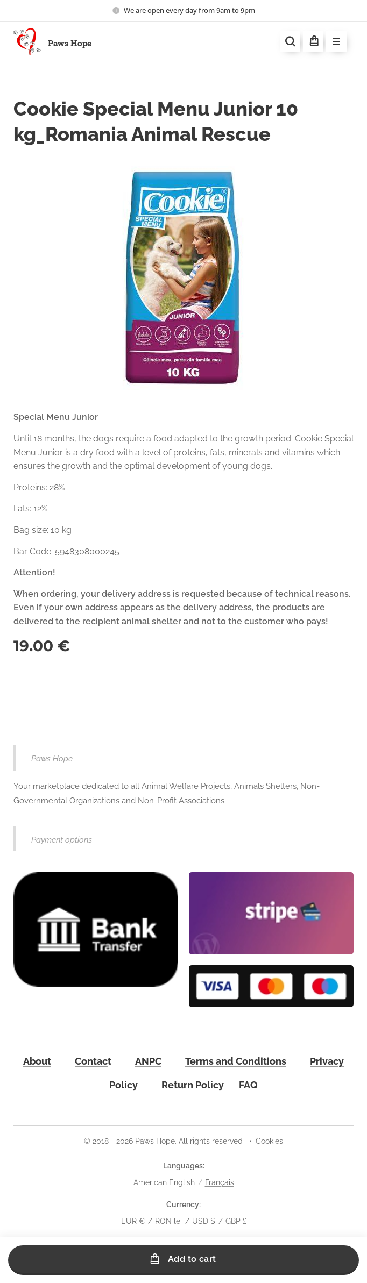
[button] (290, 41)
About (37, 1061)
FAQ (248, 1084)
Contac (91, 1061)
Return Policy (192, 1084)
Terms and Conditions (235, 1061)
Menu (333, 42)
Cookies (269, 1141)
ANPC (148, 1061)
